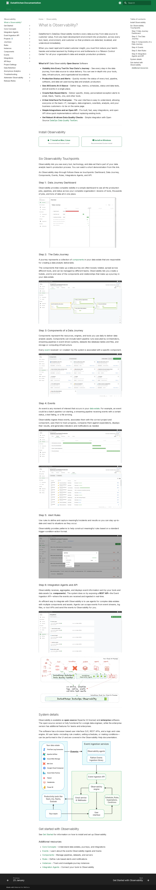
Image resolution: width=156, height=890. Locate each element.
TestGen (17, 9)
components (78, 259)
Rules (44, 859)
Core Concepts (49, 847)
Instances (46, 863)
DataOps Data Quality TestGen (63, 120)
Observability (29, 9)
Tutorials (52, 9)
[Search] (137, 3)
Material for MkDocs (22, 887)
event (47, 350)
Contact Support (64, 9)
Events (45, 851)
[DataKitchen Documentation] (7, 2)
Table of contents (138, 19)
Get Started (48, 834)
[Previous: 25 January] (16, 880)
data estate (95, 408)
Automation (41, 9)
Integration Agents (50, 867)
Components (48, 855)
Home (8, 9)
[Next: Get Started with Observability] (130, 880)
